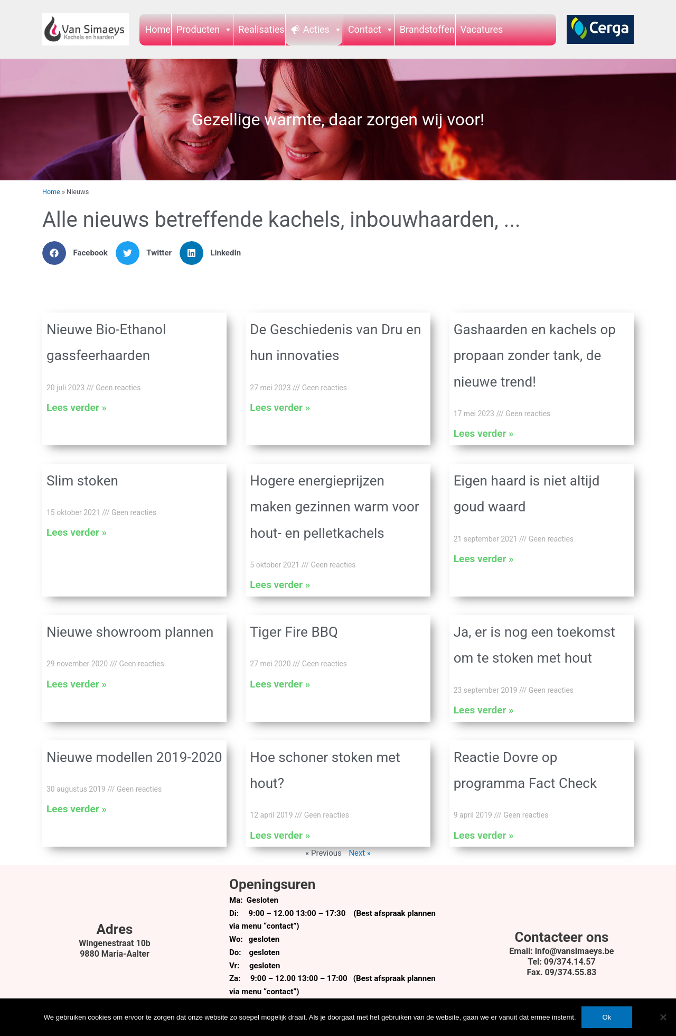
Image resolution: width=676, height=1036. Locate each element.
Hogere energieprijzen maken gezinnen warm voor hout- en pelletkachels (334, 507)
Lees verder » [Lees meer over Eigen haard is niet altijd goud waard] (484, 559)
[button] (79, 253)
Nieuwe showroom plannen (130, 632)
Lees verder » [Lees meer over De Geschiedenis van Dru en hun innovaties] (280, 407)
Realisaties (261, 29)
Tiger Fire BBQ (294, 632)
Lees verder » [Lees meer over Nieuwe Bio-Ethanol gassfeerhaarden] (76, 407)
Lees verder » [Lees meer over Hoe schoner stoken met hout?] (280, 835)
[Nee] (663, 1017)
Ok (607, 1017)
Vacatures (482, 29)
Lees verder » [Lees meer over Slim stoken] (76, 532)
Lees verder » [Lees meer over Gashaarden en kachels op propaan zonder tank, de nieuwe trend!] (484, 433)
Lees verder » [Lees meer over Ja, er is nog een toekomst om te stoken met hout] (484, 710)
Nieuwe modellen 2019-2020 (134, 757)
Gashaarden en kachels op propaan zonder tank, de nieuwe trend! (535, 356)
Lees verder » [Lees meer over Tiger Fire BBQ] (280, 684)
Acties (322, 29)
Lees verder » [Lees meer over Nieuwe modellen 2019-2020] (76, 809)
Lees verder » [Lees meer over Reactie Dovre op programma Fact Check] (484, 835)
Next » (360, 853)
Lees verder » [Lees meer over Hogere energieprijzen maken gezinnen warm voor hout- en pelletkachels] (280, 585)
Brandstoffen (427, 29)
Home (157, 29)
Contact (371, 29)
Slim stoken (82, 481)
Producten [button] (204, 29)
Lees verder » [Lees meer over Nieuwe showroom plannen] (76, 684)
